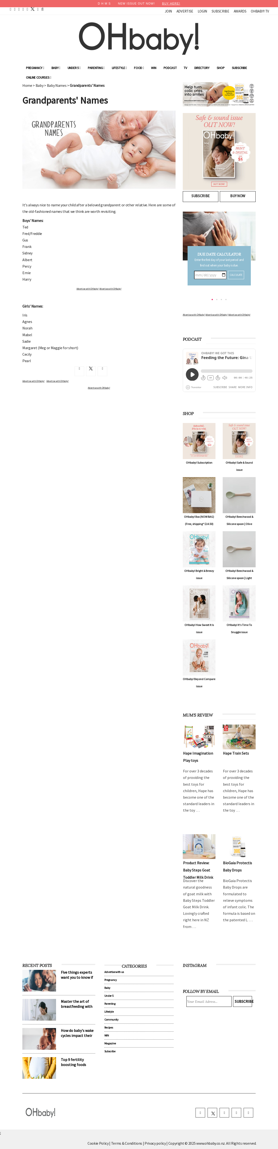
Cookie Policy (98, 1143)
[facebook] (14, 9)
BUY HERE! (171, 3)
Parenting (96, 68)
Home (27, 85)
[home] (10, 9)
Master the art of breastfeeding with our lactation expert (77, 1006)
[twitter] (31, 9)
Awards (240, 11)
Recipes (108, 1027)
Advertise (185, 11)
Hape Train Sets (236, 753)
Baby (55, 68)
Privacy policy (155, 1143)
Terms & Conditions (127, 1143)
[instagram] (27, 9)
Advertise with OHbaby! (87, 288)
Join (168, 11)
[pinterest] (19, 9)
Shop (221, 68)
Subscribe (220, 11)
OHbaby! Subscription (199, 462)
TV (185, 68)
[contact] (38, 9)
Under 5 (74, 68)
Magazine (110, 1043)
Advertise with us (114, 972)
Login (202, 11)
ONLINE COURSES (38, 77)
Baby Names (57, 85)
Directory (201, 68)
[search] (42, 9)
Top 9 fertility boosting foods (73, 1062)
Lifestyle (119, 68)
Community (111, 1019)
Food (139, 68)
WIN (153, 68)
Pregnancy (35, 68)
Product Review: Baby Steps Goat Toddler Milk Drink (198, 870)
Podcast (170, 68)
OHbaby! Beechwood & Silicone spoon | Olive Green (239, 524)
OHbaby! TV (260, 11)
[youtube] (23, 9)
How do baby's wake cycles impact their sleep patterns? (77, 1035)
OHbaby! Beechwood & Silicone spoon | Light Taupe (239, 578)
